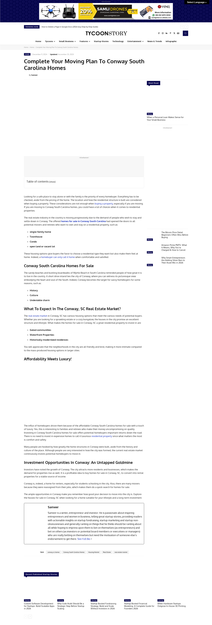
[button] (185, 33)
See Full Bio (83, 538)
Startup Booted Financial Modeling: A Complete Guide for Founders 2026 (139, 606)
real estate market (37, 315)
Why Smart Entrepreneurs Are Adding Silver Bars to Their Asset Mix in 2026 (173, 260)
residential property (101, 436)
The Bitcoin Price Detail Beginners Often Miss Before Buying (174, 234)
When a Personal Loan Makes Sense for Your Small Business (165, 118)
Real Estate (107, 552)
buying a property (104, 203)
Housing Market (93, 552)
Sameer (34, 75)
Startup (27, 600)
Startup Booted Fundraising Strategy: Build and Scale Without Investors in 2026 (103, 606)
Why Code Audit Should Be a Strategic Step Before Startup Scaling (70, 606)
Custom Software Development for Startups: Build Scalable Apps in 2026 (39, 606)
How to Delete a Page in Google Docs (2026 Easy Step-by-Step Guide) (70, 27)
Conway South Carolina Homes (73, 552)
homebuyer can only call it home (58, 257)
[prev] (182, 27)
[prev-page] (25, 616)
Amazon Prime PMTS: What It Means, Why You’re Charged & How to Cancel (174, 247)
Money (150, 114)
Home (26, 47)
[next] (186, 27)
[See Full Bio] (91, 539)
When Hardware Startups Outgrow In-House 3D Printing (171, 604)
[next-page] (30, 616)
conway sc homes (54, 552)
